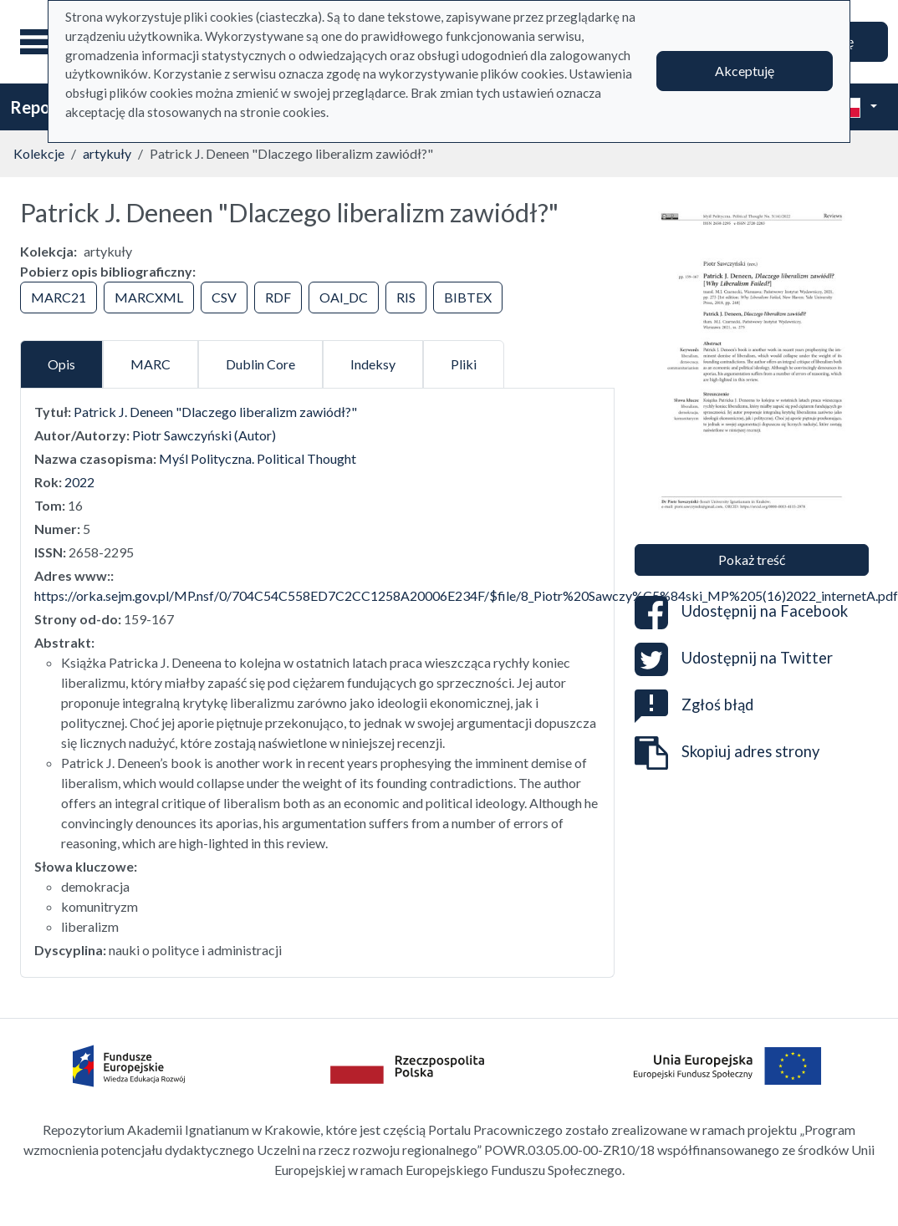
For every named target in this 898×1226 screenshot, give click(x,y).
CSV (224, 297)
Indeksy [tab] (372, 364)
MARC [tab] (150, 364)
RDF (278, 297)
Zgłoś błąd (694, 704)
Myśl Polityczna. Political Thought (257, 458)
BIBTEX (468, 297)
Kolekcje (38, 153)
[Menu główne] (41, 42)
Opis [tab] (61, 364)
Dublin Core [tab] (260, 364)
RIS (406, 297)
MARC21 (58, 297)
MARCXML (149, 297)
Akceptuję (744, 71)
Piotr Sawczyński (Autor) (204, 435)
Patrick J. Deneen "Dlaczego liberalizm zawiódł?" (215, 412)
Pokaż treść (751, 559)
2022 (79, 482)
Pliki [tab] (464, 364)
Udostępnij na (741, 612)
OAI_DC (343, 297)
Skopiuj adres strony (727, 753)
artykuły (107, 153)
